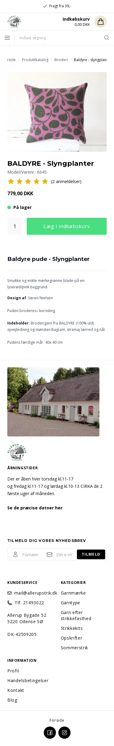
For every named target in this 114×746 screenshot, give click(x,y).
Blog (12, 700)
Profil (13, 671)
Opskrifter (71, 638)
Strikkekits (72, 628)
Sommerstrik (74, 648)
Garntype (71, 602)
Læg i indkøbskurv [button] (66, 226)
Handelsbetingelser (28, 680)
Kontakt (15, 690)
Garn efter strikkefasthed (76, 615)
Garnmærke (73, 593)
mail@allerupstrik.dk (34, 593)
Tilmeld (91, 554)
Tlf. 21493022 (29, 602)
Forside (57, 720)
